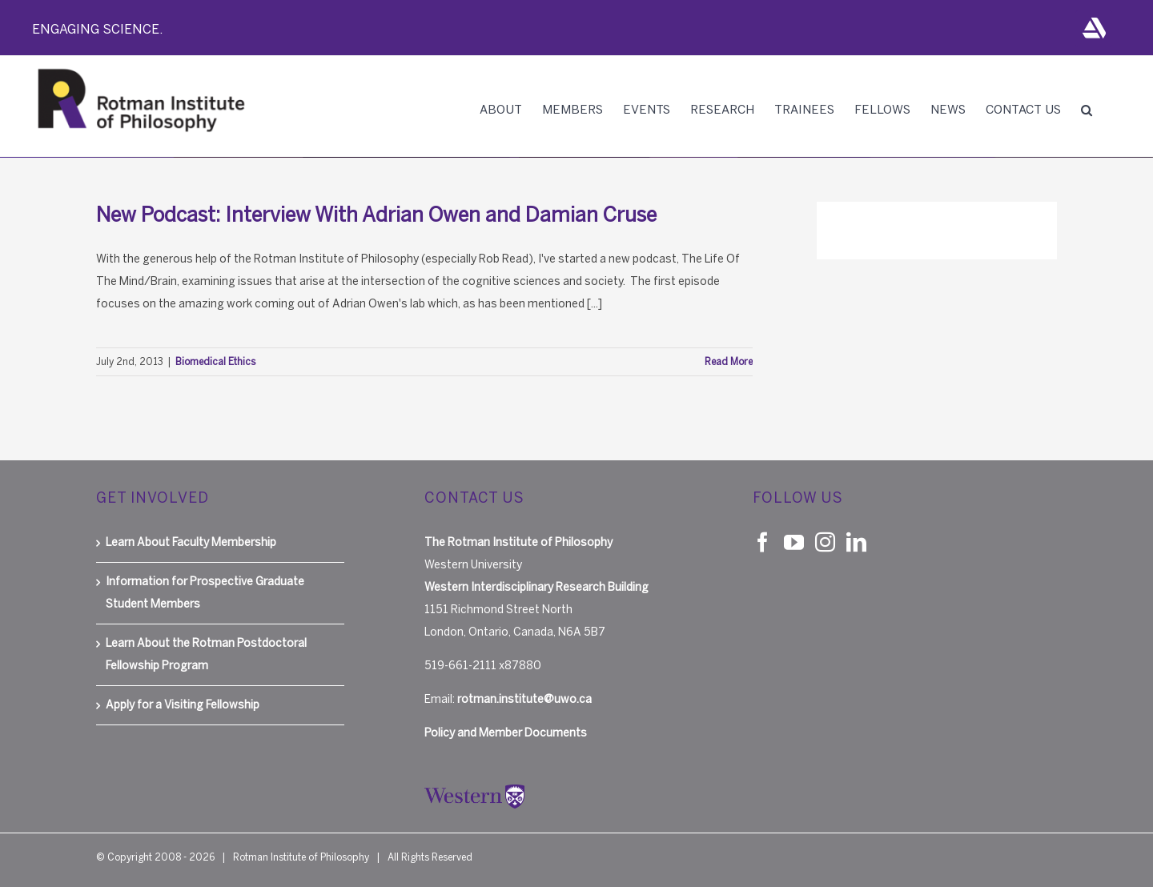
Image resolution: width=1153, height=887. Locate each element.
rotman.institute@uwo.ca (524, 699)
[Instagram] (825, 542)
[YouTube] (794, 542)
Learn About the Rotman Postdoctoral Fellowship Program (206, 654)
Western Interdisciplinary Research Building (536, 587)
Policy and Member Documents (505, 733)
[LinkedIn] (856, 542)
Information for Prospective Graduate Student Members (205, 593)
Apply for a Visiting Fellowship (182, 705)
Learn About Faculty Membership (191, 542)
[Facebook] (763, 542)
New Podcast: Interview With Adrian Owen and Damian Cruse (376, 215)
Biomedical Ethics (215, 361)
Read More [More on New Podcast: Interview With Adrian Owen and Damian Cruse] (729, 361)
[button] (1086, 110)
